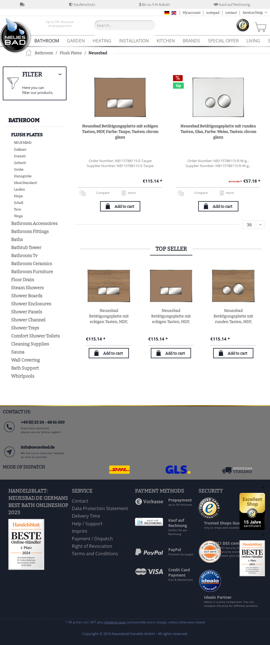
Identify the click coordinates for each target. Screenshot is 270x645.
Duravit (20, 156)
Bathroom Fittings (30, 231)
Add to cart (124, 206)
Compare (94, 192)
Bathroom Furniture (32, 271)
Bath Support (25, 368)
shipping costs (115, 622)
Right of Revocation (92, 546)
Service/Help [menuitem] (253, 13)
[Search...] (124, 25)
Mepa (18, 196)
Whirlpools (22, 376)
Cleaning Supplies (30, 344)
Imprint (79, 531)
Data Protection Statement (100, 508)
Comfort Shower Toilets (35, 336)
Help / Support (87, 524)
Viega (18, 216)
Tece (17, 209)
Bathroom (23, 120)
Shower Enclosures (31, 303)
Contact (80, 501)
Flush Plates (27, 134)
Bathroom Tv (24, 255)
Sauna (17, 352)
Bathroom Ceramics (31, 263)
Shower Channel (28, 319)
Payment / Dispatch (92, 539)
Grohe (19, 170)
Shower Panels (26, 311)
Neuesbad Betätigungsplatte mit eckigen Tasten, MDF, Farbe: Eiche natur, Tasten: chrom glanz (109, 316)
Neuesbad (23, 142)
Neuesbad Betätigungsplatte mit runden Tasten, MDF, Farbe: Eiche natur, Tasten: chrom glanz (233, 316)
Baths (17, 239)
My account (191, 13)
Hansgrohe (23, 176)
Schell (18, 203)
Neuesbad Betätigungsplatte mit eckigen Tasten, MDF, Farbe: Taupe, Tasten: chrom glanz (120, 132)
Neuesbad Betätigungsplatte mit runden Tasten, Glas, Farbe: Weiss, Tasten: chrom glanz (218, 132)
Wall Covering (25, 360)
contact (231, 13)
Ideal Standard (25, 183)
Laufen (19, 189)
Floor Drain (22, 279)
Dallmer (20, 150)
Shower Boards (26, 295)
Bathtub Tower (26, 247)
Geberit (20, 163)
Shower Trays (25, 328)
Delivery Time (86, 516)
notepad (212, 13)
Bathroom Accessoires (34, 223)
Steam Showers (27, 287)
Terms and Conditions (95, 554)
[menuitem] (60, 25)
